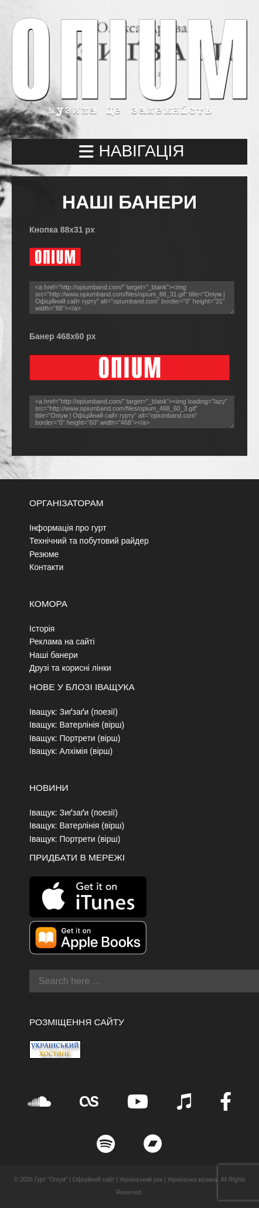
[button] (129, 152)
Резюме (44, 554)
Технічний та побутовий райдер (89, 540)
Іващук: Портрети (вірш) (74, 738)
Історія (41, 628)
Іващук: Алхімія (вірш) (71, 751)
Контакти (46, 567)
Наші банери (53, 655)
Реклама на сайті (62, 641)
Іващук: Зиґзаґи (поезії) (73, 711)
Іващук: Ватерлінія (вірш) (76, 724)
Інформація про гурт (68, 528)
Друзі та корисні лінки (70, 668)
